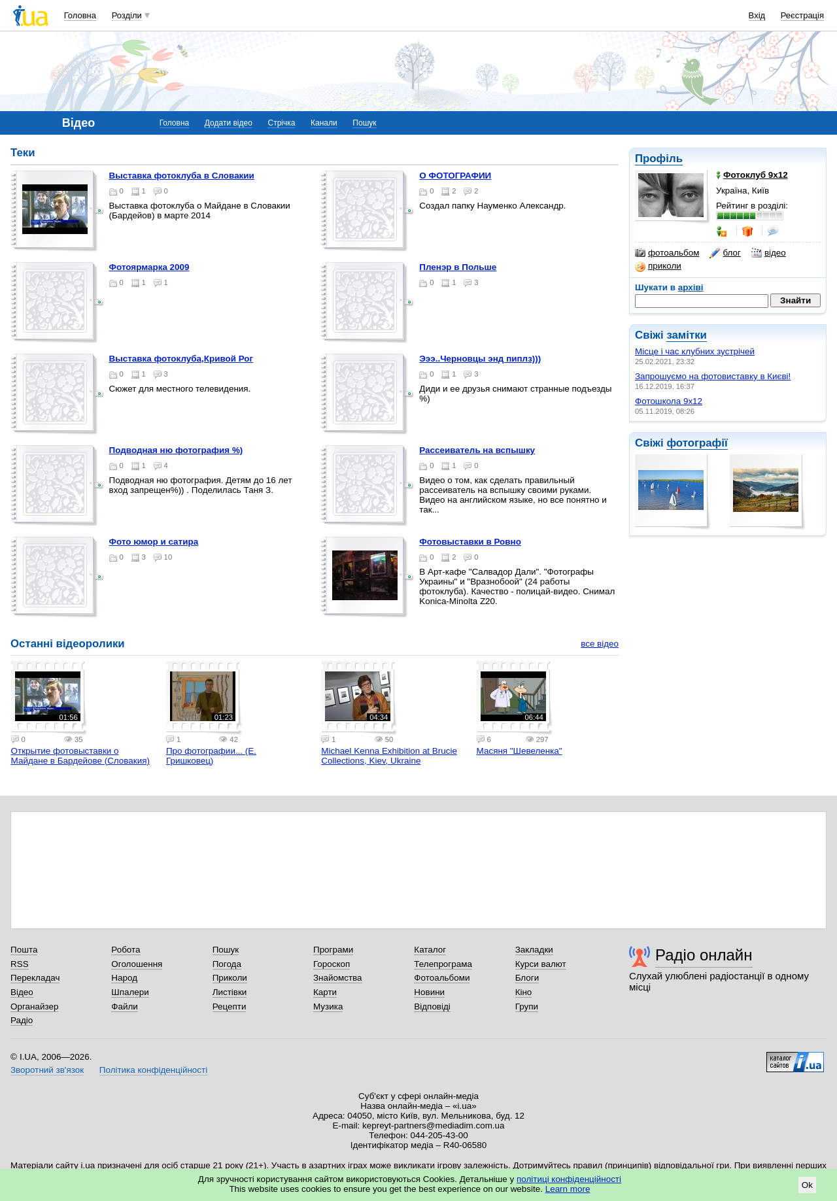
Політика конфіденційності (153, 1070)
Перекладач (35, 978)
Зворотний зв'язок (47, 1070)
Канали (324, 122)
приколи (658, 266)
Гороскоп (331, 964)
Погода (227, 964)
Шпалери (129, 992)
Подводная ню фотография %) (176, 450)
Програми (333, 950)
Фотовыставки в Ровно (470, 542)
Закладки (534, 950)
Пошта (23, 950)
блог (724, 253)
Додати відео (228, 122)
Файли (124, 1006)
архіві (691, 287)
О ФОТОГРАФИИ (455, 175)
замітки (686, 335)
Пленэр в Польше (457, 267)
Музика (328, 1006)
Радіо (21, 1020)
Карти (325, 992)
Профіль (659, 158)
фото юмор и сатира (154, 542)
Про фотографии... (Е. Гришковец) (211, 756)
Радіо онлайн (704, 955)
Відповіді (432, 1006)
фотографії (696, 443)
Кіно (523, 992)
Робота (125, 950)
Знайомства (337, 978)
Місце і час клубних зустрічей (695, 351)
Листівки (230, 992)
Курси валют (540, 964)
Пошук (364, 122)
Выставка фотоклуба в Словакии (181, 175)
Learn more (567, 1189)
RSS (19, 964)
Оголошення (136, 964)
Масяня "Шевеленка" (519, 751)
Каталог (430, 950)
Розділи (127, 15)
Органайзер (34, 1006)
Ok (807, 1185)
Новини (429, 992)
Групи (526, 1006)
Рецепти (230, 1006)
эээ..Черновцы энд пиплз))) (480, 359)
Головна (80, 15)
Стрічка (281, 122)
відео (768, 253)
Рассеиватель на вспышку (477, 450)
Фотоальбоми (442, 978)
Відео (21, 992)
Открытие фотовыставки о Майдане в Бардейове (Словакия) (80, 756)
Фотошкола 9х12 (668, 401)
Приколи (230, 978)
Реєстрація (802, 15)
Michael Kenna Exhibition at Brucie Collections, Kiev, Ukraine (389, 756)
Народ (124, 978)
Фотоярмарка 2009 (149, 267)
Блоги (527, 978)
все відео (600, 644)
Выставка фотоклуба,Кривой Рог (181, 359)
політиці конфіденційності (569, 1179)
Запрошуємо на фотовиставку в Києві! (713, 376)
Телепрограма (443, 964)
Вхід (757, 15)
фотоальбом (667, 253)
